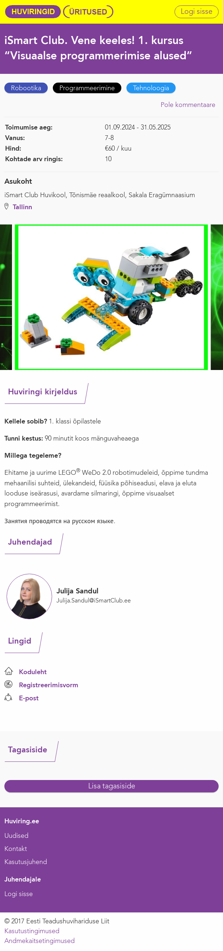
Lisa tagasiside (111, 786)
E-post (29, 698)
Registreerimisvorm (48, 685)
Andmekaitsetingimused (39, 941)
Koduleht (33, 672)
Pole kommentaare (188, 105)
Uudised (16, 836)
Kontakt (15, 849)
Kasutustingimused (31, 931)
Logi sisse (196, 12)
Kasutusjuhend (25, 862)
